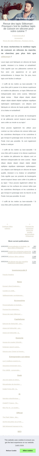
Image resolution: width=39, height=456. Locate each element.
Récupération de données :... (12, 384)
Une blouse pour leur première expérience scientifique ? (18, 262)
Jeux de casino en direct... (11, 380)
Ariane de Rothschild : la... (11, 333)
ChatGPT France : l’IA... (11, 403)
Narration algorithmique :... (11, 398)
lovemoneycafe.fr (19, 36)
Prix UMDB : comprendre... (11, 370)
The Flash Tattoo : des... (11, 417)
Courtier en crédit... (9, 291)
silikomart (6, 57)
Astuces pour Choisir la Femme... (14, 351)
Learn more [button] (19, 445)
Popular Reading (8, 274)
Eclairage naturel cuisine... (11, 347)
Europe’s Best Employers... (12, 286)
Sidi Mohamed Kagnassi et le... (13, 426)
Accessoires (18, 38)
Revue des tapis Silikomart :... (12, 314)
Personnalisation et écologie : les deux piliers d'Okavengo (19, 247)
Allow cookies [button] (28, 450)
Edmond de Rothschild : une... (13, 323)
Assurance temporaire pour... (12, 365)
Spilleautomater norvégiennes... (13, 295)
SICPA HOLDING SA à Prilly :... (13, 422)
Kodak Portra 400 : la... (10, 389)
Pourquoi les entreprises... (11, 309)
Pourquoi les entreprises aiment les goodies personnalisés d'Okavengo (29, 231)
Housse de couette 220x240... (12, 342)
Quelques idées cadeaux (7, 227)
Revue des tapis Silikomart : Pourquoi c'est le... (18, 41)
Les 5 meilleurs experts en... (12, 361)
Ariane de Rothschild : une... (12, 328)
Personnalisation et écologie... (13, 305)
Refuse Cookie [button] (11, 450)
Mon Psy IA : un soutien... (11, 408)
